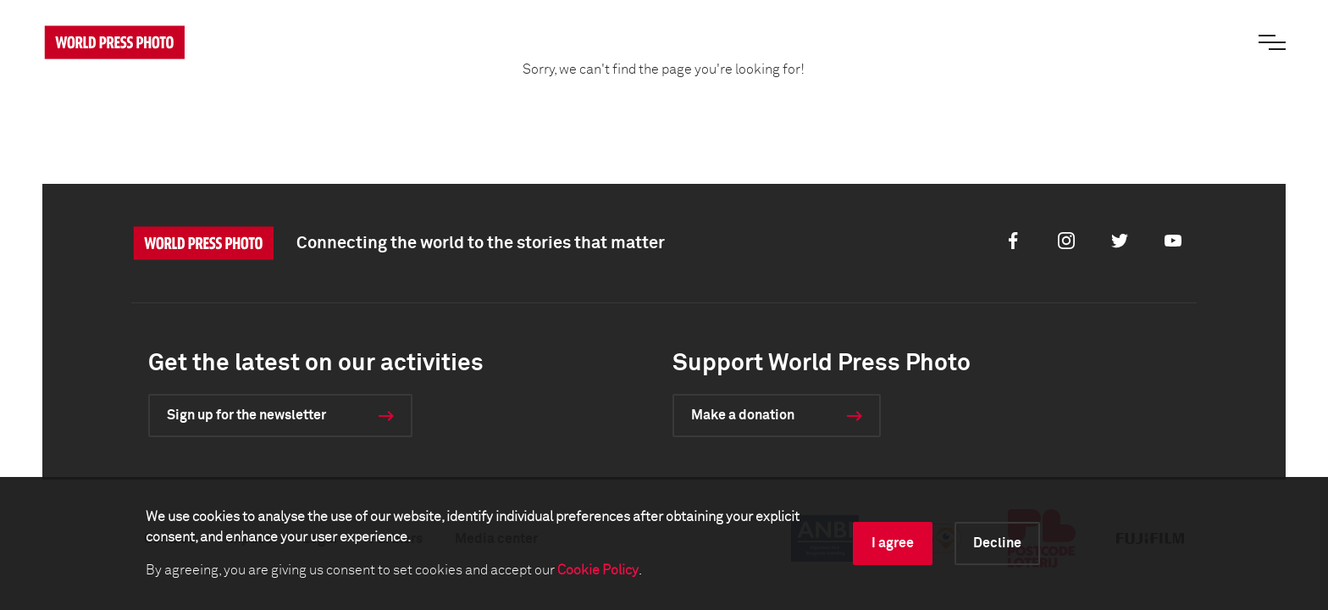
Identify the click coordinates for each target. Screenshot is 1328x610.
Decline (997, 543)
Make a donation (742, 415)
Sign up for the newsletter (246, 415)
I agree (893, 543)
